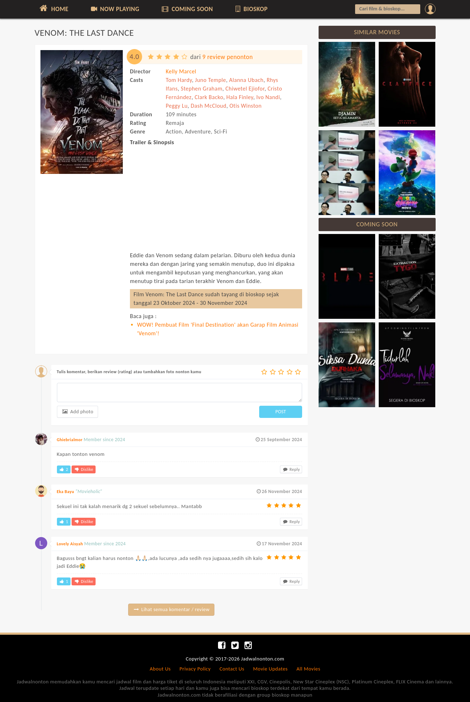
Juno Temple (210, 80)
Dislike (83, 469)
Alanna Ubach (246, 80)
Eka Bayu (65, 491)
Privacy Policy (195, 669)
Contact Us (231, 669)
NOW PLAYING (115, 9)
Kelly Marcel (181, 71)
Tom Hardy (179, 80)
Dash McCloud (209, 105)
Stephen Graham (201, 88)
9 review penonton (227, 57)
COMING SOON (187, 9)
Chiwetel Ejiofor (245, 88)
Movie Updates (270, 669)
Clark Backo (209, 97)
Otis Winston (245, 105)
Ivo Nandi (268, 97)
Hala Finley (239, 97)
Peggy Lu (177, 105)
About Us (160, 669)
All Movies (308, 669)
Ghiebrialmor (70, 439)
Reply (291, 469)
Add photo (77, 412)
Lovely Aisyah (70, 543)
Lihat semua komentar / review (171, 609)
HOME (53, 8)
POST (280, 412)
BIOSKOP (250, 9)
